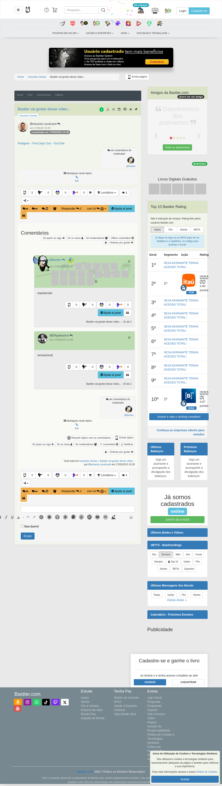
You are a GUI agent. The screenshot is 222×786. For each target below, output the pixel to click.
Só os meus (75, 238)
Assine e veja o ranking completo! (178, 416)
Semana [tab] (165, 554)
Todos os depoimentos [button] (177, 147)
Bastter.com (85, 771)
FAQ (30, 95)
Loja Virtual (154, 697)
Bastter (58, 259)
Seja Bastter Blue (125, 714)
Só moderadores (97, 238)
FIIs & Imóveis (90, 705)
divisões (199, 163)
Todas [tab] (156, 594)
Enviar (28, 536)
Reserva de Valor (92, 710)
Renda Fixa (88, 714)
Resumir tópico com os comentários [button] (89, 438)
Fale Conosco (156, 714)
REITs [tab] (175, 568)
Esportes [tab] (189, 568)
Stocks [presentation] (183, 229)
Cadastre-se (199, 11)
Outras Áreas (177, 600)
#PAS (117, 701)
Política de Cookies (206, 771)
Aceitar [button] (185, 779)
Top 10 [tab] (173, 561)
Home (20, 76)
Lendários (106, 192)
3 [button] (32, 192)
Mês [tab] (178, 554)
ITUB (191, 292)
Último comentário (122, 238)
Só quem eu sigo (54, 238)
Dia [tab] (154, 554)
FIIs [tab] (197, 561)
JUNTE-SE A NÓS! (177, 519)
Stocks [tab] (163, 568)
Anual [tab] (198, 554)
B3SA (191, 408)
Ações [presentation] (157, 229)
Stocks (85, 701)
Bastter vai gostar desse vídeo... (44, 109)
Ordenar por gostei (121, 242)
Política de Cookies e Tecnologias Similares (161, 738)
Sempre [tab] (158, 561)
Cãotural (119, 710)
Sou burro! (31, 526)
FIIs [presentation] (171, 229)
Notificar (127, 444)
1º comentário (109, 444)
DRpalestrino (61, 335)
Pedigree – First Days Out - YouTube (41, 143)
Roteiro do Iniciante (126, 697)
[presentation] (6, 517)
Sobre (151, 718)
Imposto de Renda (92, 718)
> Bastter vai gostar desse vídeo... (116, 461)
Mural (20, 95)
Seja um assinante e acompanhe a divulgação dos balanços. (160, 468)
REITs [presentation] (197, 229)
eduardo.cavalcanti (45, 123)
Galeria (59, 95)
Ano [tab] (188, 554)
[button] (18, 9)
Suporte (152, 710)
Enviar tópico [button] (124, 438)
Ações (85, 697)
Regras (152, 722)
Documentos (44, 95)
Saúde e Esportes (125, 705)
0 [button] (48, 192)
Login (182, 11)
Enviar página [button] (137, 77)
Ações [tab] (186, 561)
